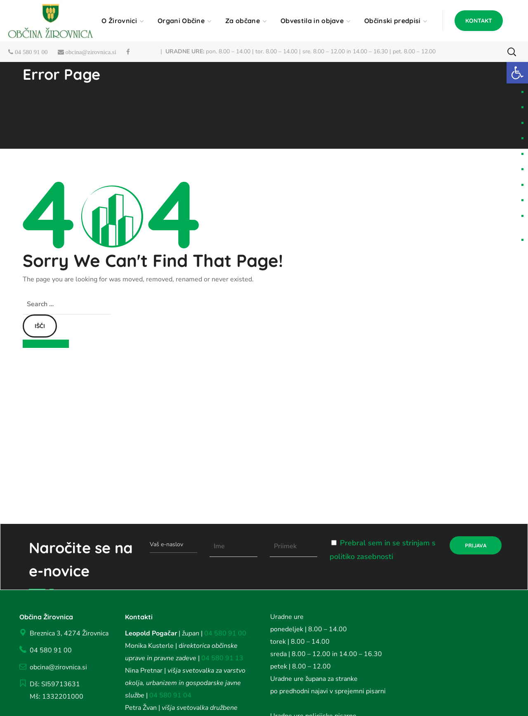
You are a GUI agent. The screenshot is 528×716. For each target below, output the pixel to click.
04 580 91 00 (225, 633)
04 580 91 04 (169, 695)
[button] (478, 20)
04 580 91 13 (222, 658)
